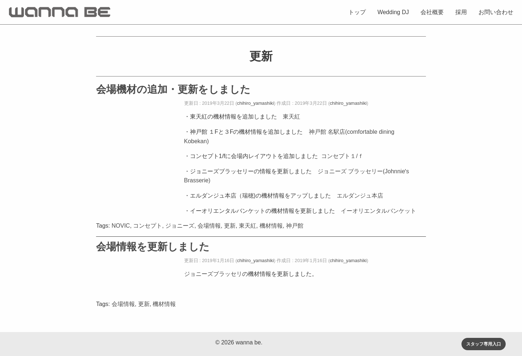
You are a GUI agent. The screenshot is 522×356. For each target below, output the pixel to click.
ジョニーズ (179, 226)
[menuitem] (357, 12)
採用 (461, 12)
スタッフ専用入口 (483, 344)
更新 (230, 226)
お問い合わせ (495, 12)
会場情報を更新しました (153, 246)
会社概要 (432, 12)
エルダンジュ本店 (360, 196)
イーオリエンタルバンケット (378, 211)
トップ (357, 12)
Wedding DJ (393, 12)
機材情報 (271, 226)
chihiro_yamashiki (255, 103)
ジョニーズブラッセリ (213, 274)
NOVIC (121, 226)
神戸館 (294, 226)
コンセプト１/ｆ (342, 156)
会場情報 (209, 226)
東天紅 (291, 116)
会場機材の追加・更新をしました (173, 89)
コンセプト (147, 226)
